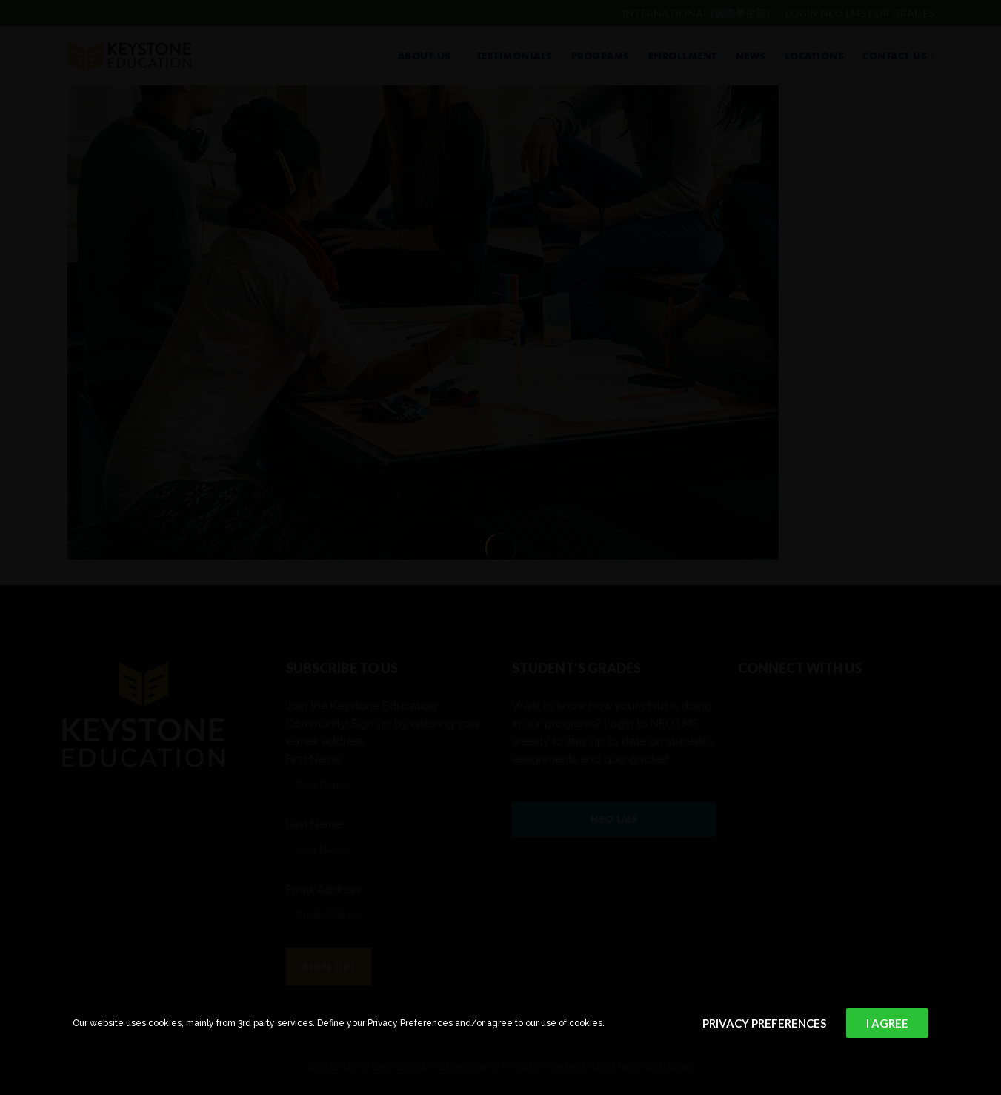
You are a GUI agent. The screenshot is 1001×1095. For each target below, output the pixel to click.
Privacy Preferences (764, 1023)
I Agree (887, 1023)
